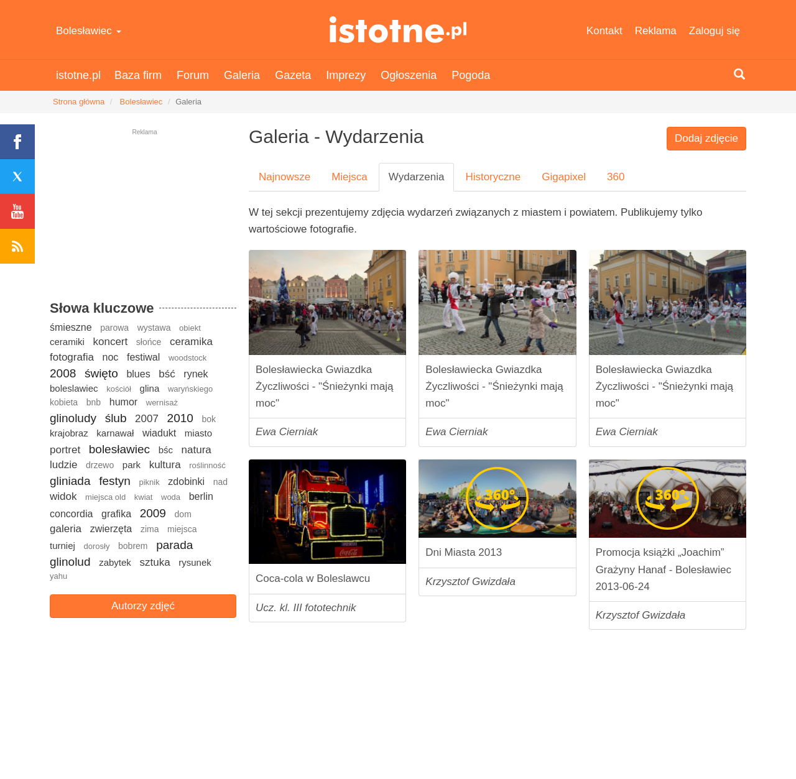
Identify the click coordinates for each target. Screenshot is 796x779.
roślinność (207, 465)
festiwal (143, 357)
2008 (63, 373)
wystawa (154, 328)
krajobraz (69, 433)
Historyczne (493, 177)
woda (170, 497)
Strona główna (78, 101)
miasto (198, 433)
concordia (71, 514)
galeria (65, 529)
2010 (180, 418)
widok (63, 496)
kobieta (64, 402)
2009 (153, 513)
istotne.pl (398, 29)
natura (196, 450)
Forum (193, 75)
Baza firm (138, 75)
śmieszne (71, 327)
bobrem (132, 546)
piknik (149, 482)
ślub (116, 418)
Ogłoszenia (409, 75)
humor (123, 402)
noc (111, 357)
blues (138, 374)
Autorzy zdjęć (143, 606)
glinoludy (73, 418)
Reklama (656, 31)
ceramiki (67, 341)
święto (101, 373)
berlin (201, 496)
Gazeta (293, 75)
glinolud (70, 561)
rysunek (194, 562)
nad (220, 482)
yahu (58, 576)
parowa (114, 328)
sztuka (154, 562)
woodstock (187, 357)
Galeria (242, 75)
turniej (62, 545)
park (132, 464)
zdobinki (186, 481)
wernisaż (162, 402)
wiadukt (159, 433)
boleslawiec (74, 388)
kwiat (143, 497)
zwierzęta (111, 528)
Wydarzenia (417, 177)
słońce (148, 342)
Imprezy (346, 75)
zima (150, 529)
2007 (147, 419)
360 (615, 177)
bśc (166, 450)
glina (150, 388)
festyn (115, 480)
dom (183, 514)
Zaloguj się (714, 31)
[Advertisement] (143, 220)
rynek (195, 374)
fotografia (72, 357)
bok (208, 419)
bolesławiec (119, 449)
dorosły (96, 546)
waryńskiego (190, 389)
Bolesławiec (88, 31)
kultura (165, 465)
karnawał (115, 433)
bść (167, 374)
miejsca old (105, 497)
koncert (110, 342)
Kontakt (604, 31)
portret (65, 450)
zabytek (115, 562)
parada (174, 544)
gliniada (70, 480)
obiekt (190, 328)
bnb (93, 402)
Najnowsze (284, 177)
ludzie (63, 465)
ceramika (191, 342)
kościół (118, 389)
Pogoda (470, 75)
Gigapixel (564, 177)
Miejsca (349, 177)
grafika (116, 514)
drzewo (100, 465)
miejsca (182, 529)
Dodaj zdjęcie (706, 138)
